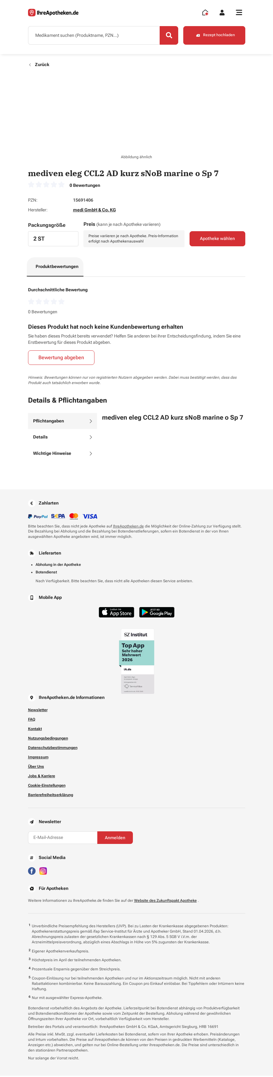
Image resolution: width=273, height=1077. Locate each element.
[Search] (168, 35)
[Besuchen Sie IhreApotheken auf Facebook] (32, 871)
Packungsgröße (46, 226)
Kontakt (35, 730)
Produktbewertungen (57, 267)
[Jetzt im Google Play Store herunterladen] (156, 613)
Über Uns (36, 767)
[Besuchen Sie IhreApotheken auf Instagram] (43, 871)
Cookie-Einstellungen (46, 786)
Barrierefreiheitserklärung (50, 796)
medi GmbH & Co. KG (94, 211)
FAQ (31, 720)
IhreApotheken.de (128, 527)
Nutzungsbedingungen (48, 739)
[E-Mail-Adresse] (62, 838)
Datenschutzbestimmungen (52, 748)
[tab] (62, 422)
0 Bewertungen (85, 186)
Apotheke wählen (217, 239)
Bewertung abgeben (61, 359)
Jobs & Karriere (41, 777)
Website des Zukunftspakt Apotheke (165, 901)
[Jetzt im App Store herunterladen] (116, 613)
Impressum (38, 758)
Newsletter (38, 711)
